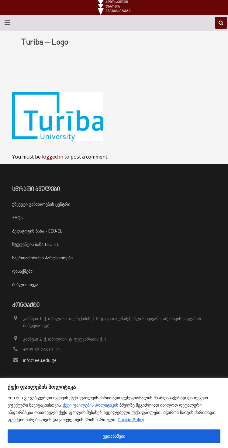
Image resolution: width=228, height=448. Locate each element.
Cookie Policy (131, 419)
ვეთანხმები (114, 436)
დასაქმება (22, 271)
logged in (52, 156)
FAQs (17, 217)
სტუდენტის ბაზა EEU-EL (35, 244)
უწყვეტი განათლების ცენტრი (41, 204)
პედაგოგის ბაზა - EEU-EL (37, 231)
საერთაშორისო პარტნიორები (42, 258)
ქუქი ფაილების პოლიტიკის (90, 405)
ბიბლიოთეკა (25, 284)
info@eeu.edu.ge (40, 360)
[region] (114, 413)
